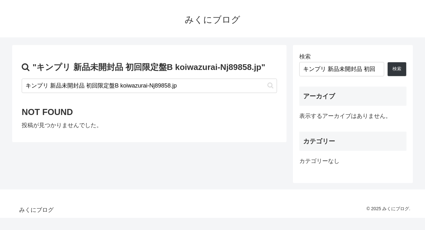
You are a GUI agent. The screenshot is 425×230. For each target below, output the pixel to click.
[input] (149, 86)
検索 (305, 56)
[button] (270, 85)
